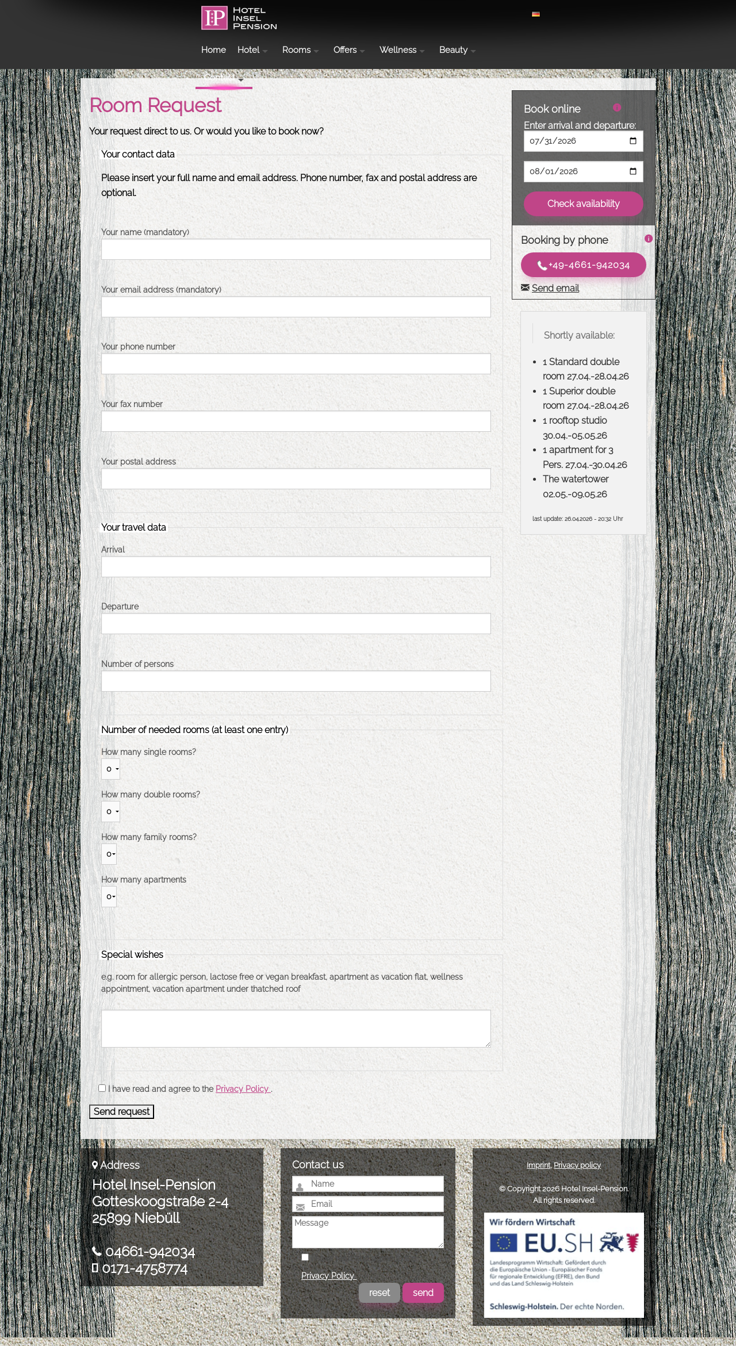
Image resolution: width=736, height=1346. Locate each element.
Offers (449, 14)
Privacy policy (577, 1173)
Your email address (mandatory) (161, 298)
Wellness (502, 14)
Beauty (558, 14)
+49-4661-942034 (583, 274)
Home (318, 14)
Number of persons (137, 672)
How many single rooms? (148, 760)
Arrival (113, 558)
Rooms (401, 14)
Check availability (583, 212)
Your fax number (132, 412)
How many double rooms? (150, 803)
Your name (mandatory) (145, 241)
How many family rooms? (149, 845)
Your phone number (138, 355)
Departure (120, 615)
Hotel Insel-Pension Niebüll (148, 32)
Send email (555, 297)
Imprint (538, 1173)
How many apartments (143, 888)
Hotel (353, 14)
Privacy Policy (243, 1097)
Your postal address (138, 470)
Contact (613, 13)
